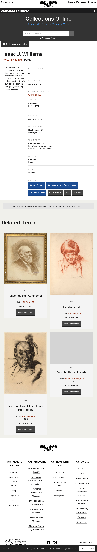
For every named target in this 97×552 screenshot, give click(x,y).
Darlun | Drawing (36, 185)
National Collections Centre (81, 491)
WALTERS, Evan (13, 59)
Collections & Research (15, 10)
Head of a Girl (71, 307)
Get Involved (59, 477)
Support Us (14, 495)
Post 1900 (78, 192)
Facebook (59, 491)
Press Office (82, 478)
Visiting (13, 472)
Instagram (59, 495)
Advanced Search (48, 38)
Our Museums (8, 2)
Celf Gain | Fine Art (37, 192)
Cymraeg (92, 2)
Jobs (81, 473)
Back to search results (15, 44)
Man (67, 192)
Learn (14, 486)
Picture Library (82, 483)
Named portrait (55, 192)
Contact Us (59, 472)
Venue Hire (14, 505)
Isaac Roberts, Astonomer (25, 295)
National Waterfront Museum (36, 492)
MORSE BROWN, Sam (74, 379)
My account (81, 2)
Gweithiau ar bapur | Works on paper (62, 185)
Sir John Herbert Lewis (71, 372)
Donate (71, 2)
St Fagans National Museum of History (36, 480)
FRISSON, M (28, 302)
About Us (81, 468)
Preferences (71, 549)
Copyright (81, 522)
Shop (13, 500)
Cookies (82, 517)
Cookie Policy (60, 549)
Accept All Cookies (87, 549)
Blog (14, 491)
